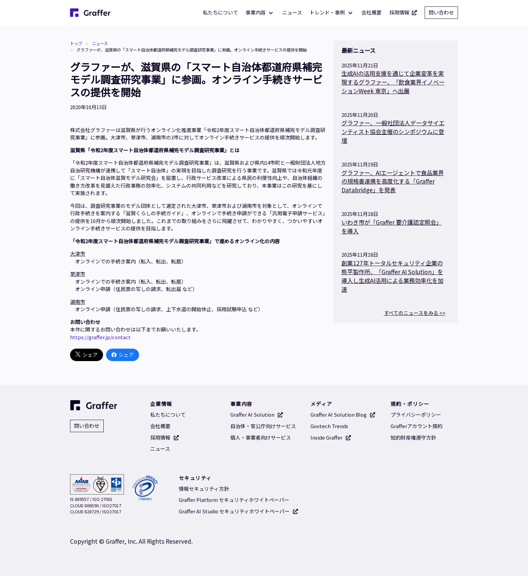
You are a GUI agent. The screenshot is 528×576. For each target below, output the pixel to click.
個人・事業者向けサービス (260, 437)
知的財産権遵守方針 (413, 437)
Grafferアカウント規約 (416, 425)
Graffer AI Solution (256, 414)
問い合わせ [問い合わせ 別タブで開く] (441, 12)
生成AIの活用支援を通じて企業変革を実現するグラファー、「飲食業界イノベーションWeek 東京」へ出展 (392, 82)
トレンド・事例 (327, 12)
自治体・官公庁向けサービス (263, 425)
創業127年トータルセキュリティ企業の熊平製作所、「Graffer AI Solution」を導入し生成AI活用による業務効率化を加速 (392, 276)
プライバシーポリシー (416, 414)
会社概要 (371, 12)
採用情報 (403, 13)
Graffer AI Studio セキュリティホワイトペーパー (238, 511)
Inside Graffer (330, 437)
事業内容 (255, 12)
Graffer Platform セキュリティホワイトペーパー (234, 499)
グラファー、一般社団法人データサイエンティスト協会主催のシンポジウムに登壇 (392, 132)
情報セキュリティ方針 (204, 488)
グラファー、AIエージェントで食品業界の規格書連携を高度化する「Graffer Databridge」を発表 (392, 181)
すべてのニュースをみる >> (415, 312)
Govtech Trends (329, 425)
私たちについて (220, 12)
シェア (86, 355)
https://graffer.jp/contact (100, 337)
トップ (76, 43)
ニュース (292, 12)
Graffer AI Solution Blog (342, 414)
